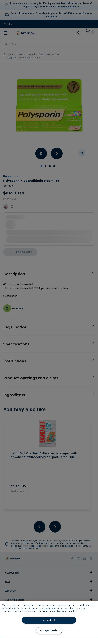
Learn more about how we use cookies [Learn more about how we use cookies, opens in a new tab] (57, 611)
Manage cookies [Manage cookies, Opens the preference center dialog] (49, 630)
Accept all (49, 620)
